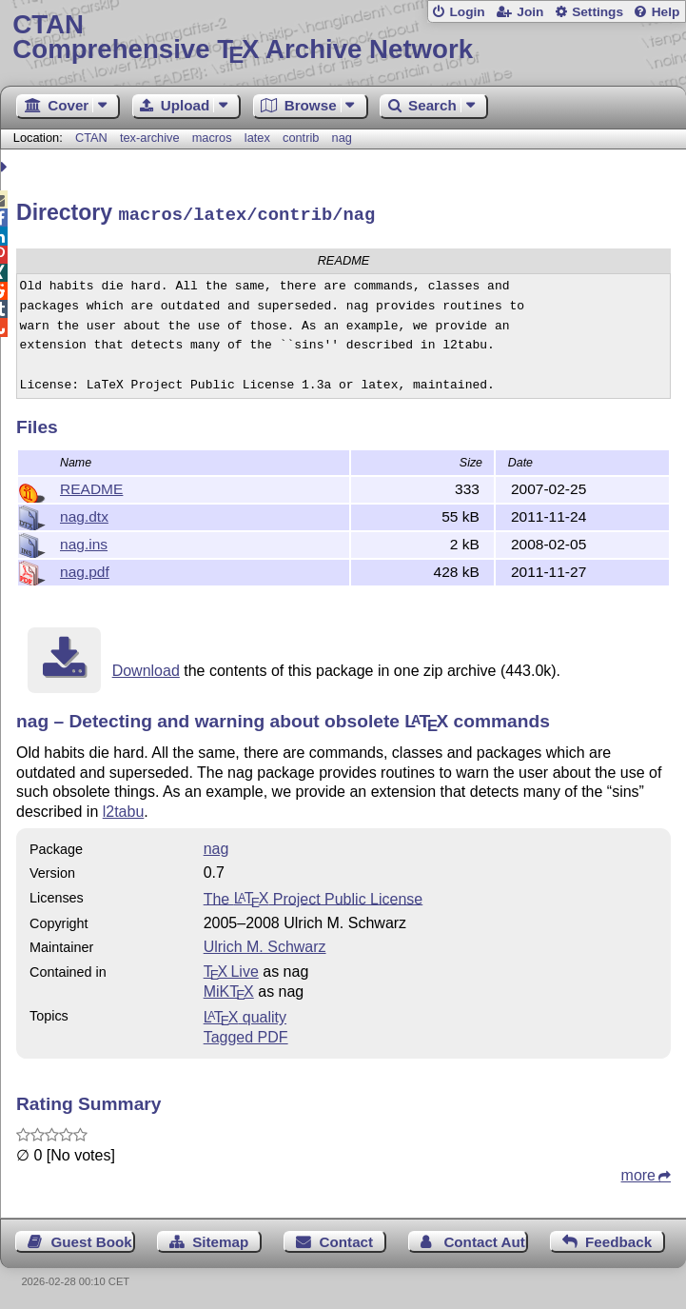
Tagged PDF (246, 1034)
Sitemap (220, 1239)
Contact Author (485, 1239)
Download (146, 668)
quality (245, 1014)
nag (342, 137)
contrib (301, 137)
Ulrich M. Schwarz (265, 944)
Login (466, 12)
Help (666, 12)
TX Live (231, 969)
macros (212, 137)
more (638, 1172)
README (91, 486)
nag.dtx (84, 514)
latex (257, 137)
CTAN (91, 137)
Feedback (618, 1239)
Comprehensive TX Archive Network (342, 37)
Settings (597, 12)
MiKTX (229, 989)
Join (530, 12)
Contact (347, 1239)
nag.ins (84, 541)
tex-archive (150, 137)
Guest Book (91, 1239)
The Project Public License (313, 895)
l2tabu (124, 809)
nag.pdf (84, 569)
